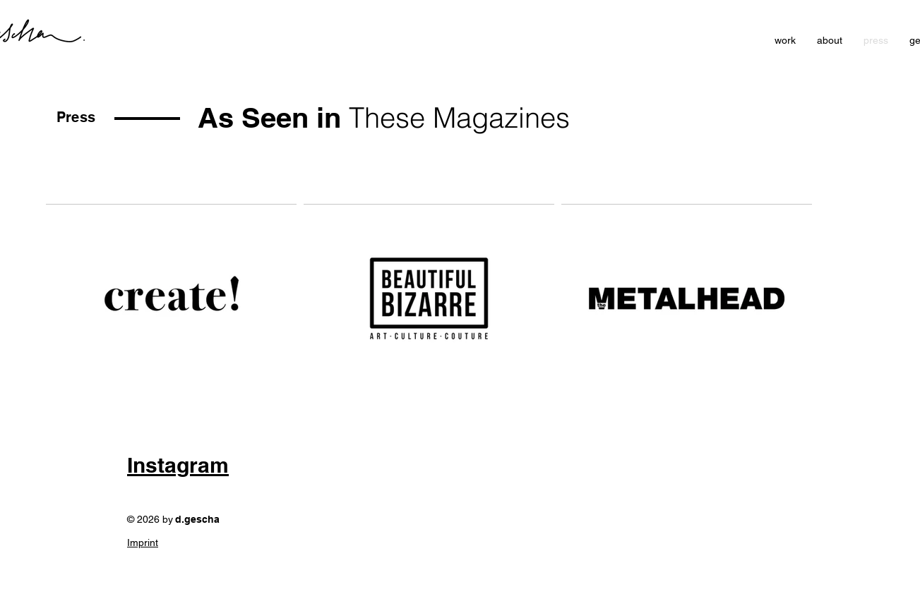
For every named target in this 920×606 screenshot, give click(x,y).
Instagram (178, 465)
